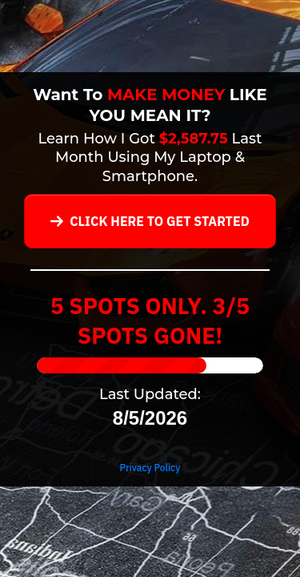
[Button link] (150, 221)
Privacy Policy (150, 468)
